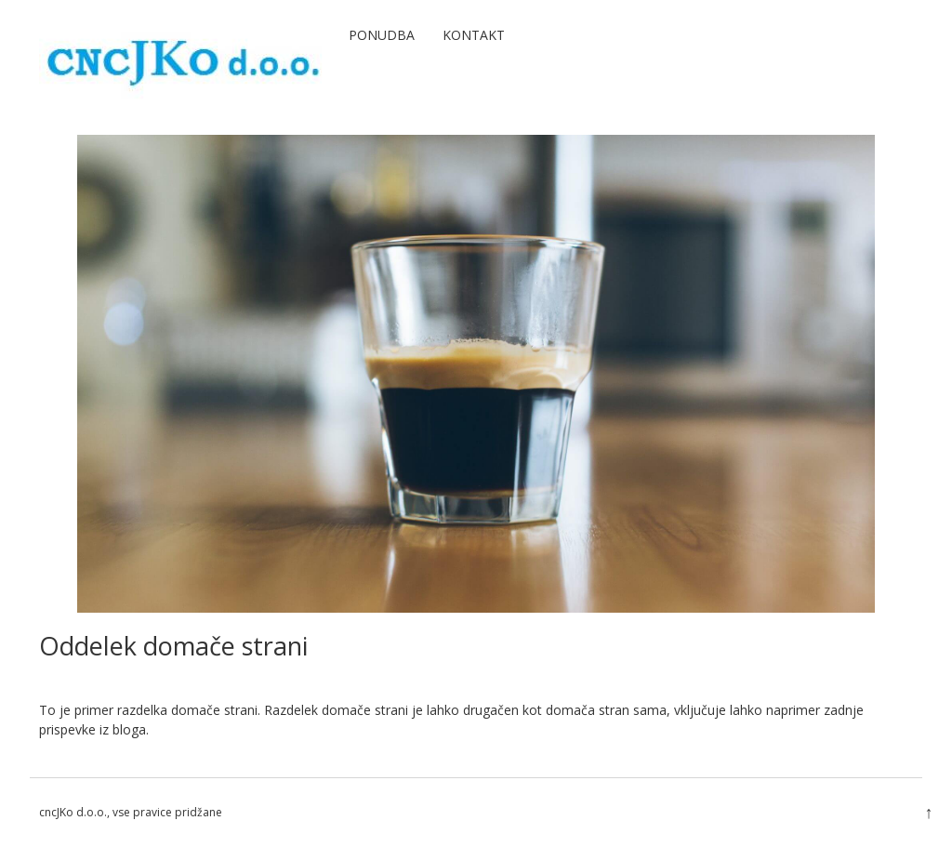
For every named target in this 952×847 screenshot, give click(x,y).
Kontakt (474, 35)
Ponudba (382, 35)
